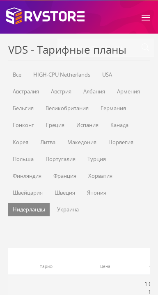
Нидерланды (29, 209)
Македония (81, 142)
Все (17, 74)
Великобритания (67, 108)
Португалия (61, 159)
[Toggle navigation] (145, 17)
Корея (20, 142)
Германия (113, 108)
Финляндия (27, 175)
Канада (119, 125)
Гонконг (23, 125)
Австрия (61, 91)
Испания (87, 125)
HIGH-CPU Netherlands (61, 74)
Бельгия (23, 108)
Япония (96, 192)
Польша (23, 159)
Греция (55, 125)
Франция (64, 175)
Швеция (65, 192)
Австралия (26, 91)
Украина (68, 209)
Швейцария (28, 192)
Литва (47, 142)
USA (107, 74)
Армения (128, 91)
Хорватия (100, 175)
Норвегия (120, 142)
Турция (96, 159)
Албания (94, 91)
